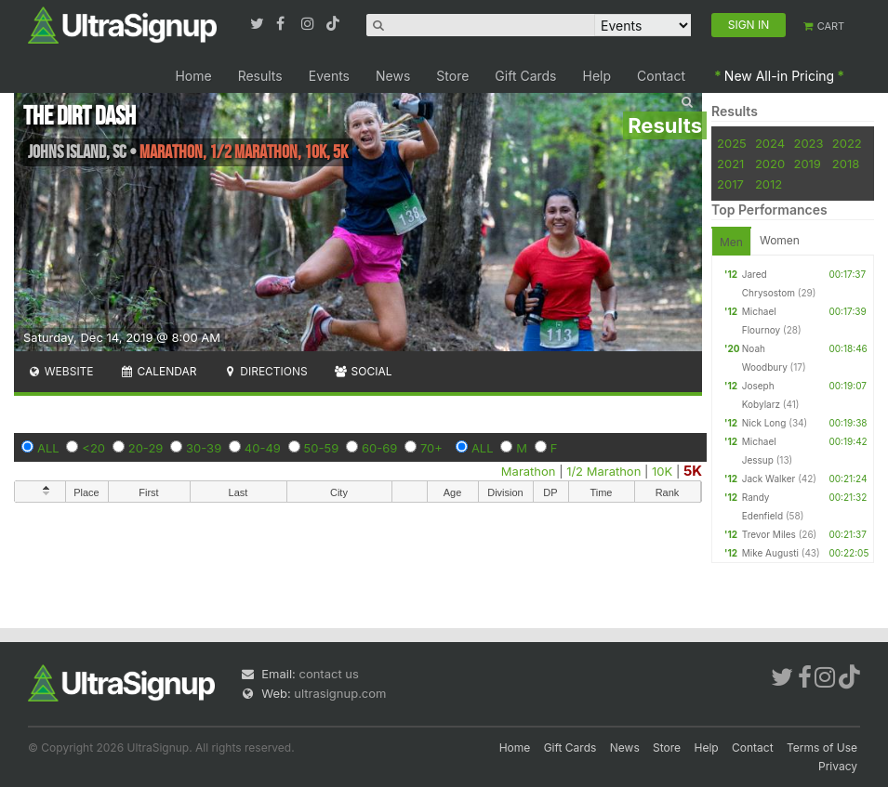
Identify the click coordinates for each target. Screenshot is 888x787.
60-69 (379, 447)
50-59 (321, 447)
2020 (770, 163)
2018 (845, 163)
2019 (806, 163)
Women (780, 240)
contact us (328, 673)
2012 (768, 184)
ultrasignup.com (340, 693)
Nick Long (764, 422)
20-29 (146, 447)
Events (329, 76)
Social (363, 371)
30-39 (203, 447)
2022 (847, 143)
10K (662, 471)
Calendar (158, 371)
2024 (770, 143)
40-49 (263, 447)
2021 (730, 163)
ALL (48, 447)
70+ (431, 447)
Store (452, 76)
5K (692, 470)
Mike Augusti (770, 552)
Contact (661, 76)
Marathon (528, 471)
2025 (732, 143)
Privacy (837, 766)
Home (193, 76)
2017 (730, 184)
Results (260, 76)
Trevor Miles (769, 534)
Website (60, 371)
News (393, 76)
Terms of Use (822, 747)
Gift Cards (525, 76)
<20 (93, 447)
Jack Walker (769, 478)
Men (731, 242)
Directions (264, 371)
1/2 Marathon (603, 471)
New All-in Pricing (779, 76)
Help (597, 76)
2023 (808, 143)
